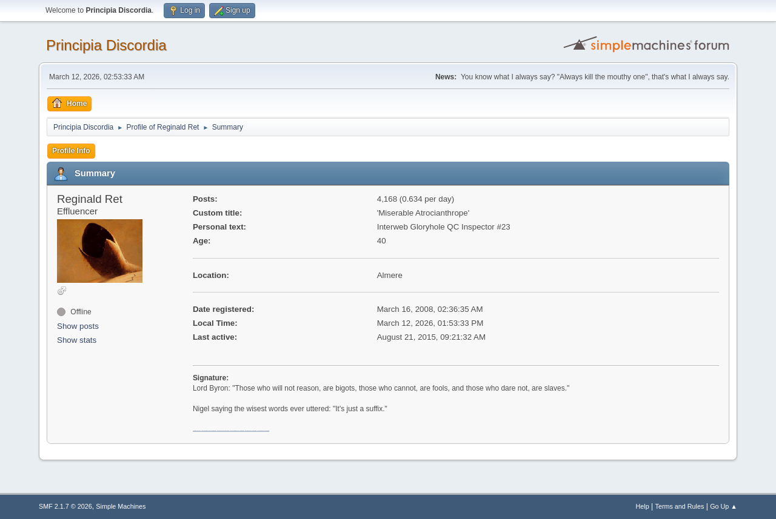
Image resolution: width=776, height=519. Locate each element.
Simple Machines (121, 506)
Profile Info (71, 151)
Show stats (76, 340)
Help (642, 506)
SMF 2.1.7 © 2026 (65, 506)
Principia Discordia (106, 45)
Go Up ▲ (723, 506)
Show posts (78, 326)
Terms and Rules (679, 506)
